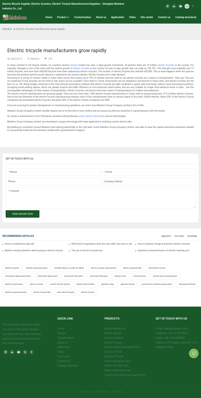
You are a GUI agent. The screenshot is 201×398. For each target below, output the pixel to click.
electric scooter (36, 284)
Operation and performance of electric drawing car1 (164, 250)
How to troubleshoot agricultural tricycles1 (19, 244)
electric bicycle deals (85, 284)
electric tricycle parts (14, 284)
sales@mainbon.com (175, 328)
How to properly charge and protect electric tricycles (164, 244)
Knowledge (192, 236)
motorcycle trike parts (73, 276)
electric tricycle (87, 292)
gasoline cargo (107, 284)
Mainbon (7, 29)
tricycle (74, 65)
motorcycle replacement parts (18, 276)
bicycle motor (120, 276)
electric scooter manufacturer (103, 268)
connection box (139, 276)
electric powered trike (132, 268)
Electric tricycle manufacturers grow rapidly (40, 29)
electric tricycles (166, 65)
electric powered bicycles (16, 292)
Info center (179, 236)
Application (166, 236)
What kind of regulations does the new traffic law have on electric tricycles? (101, 244)
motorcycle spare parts (48, 276)
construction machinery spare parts (156, 284)
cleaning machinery (187, 284)
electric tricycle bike (41, 292)
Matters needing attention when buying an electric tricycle (34, 250)
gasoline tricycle (128, 284)
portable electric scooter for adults (69, 268)
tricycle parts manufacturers (165, 276)
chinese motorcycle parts (37, 268)
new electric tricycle (156, 268)
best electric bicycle (65, 292)
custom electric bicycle (89, 116)
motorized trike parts (99, 276)
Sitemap (117, 391)
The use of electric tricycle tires (87, 250)
